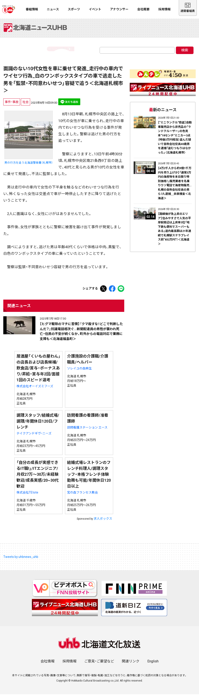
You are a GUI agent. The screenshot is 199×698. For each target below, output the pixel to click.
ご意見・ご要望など (99, 665)
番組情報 (32, 9)
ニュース (53, 9)
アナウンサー (119, 9)
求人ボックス (103, 522)
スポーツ (74, 9)
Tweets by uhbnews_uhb (20, 560)
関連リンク (130, 665)
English (153, 665)
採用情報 (164, 9)
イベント (95, 9)
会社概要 (143, 9)
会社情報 (47, 665)
